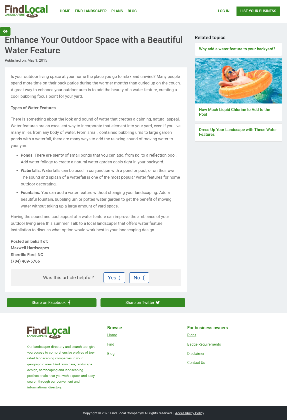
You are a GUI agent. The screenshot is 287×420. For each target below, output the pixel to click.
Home (65, 11)
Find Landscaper (91, 11)
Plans (117, 11)
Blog (132, 11)
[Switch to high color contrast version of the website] (5, 31)
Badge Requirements (204, 344)
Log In (224, 11)
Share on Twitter (143, 302)
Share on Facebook (52, 302)
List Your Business (258, 11)
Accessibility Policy (189, 413)
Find (110, 344)
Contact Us (196, 362)
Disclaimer (195, 353)
